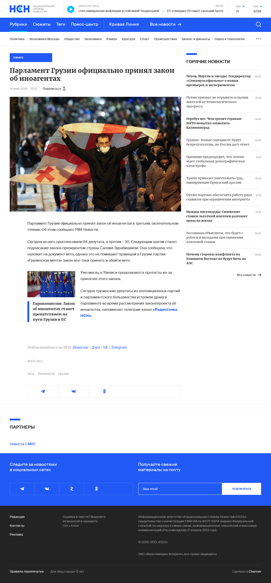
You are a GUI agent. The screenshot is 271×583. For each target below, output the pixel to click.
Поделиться (54, 89)
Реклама (16, 534)
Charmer (255, 571)
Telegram (119, 347)
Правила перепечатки (27, 571)
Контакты (17, 526)
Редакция (17, 517)
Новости (80, 347)
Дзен (96, 347)
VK (105, 347)
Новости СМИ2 (23, 444)
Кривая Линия (124, 24)
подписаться (241, 488)
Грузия (63, 374)
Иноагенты (46, 374)
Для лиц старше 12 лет (67, 571)
